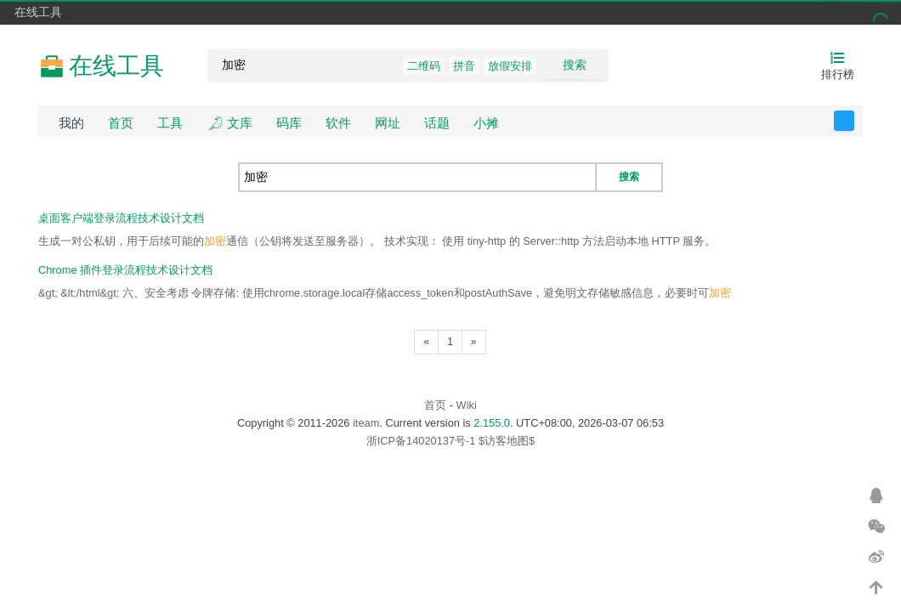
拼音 (464, 66)
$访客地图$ (507, 440)
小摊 (486, 123)
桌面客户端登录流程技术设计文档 (121, 218)
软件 (338, 123)
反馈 (853, 121)
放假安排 (510, 66)
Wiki (466, 405)
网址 (387, 123)
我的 (71, 123)
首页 (120, 123)
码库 (289, 123)
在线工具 (38, 12)
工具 (170, 123)
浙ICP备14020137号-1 (421, 440)
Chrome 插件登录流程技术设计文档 (125, 270)
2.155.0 (491, 422)
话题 (437, 123)
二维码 (423, 66)
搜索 (574, 64)
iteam (366, 422)
